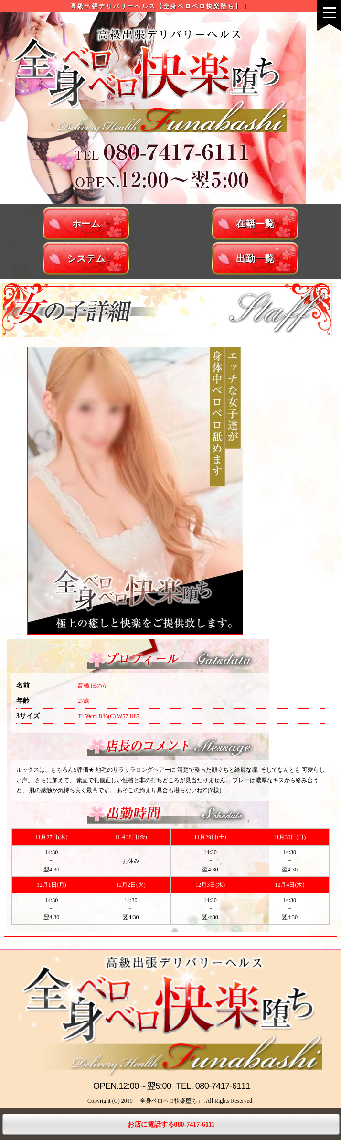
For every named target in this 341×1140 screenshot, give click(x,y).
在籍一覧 (255, 223)
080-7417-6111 (222, 1086)
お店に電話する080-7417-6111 (171, 1124)
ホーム (86, 223)
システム (86, 258)
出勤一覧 (255, 258)
